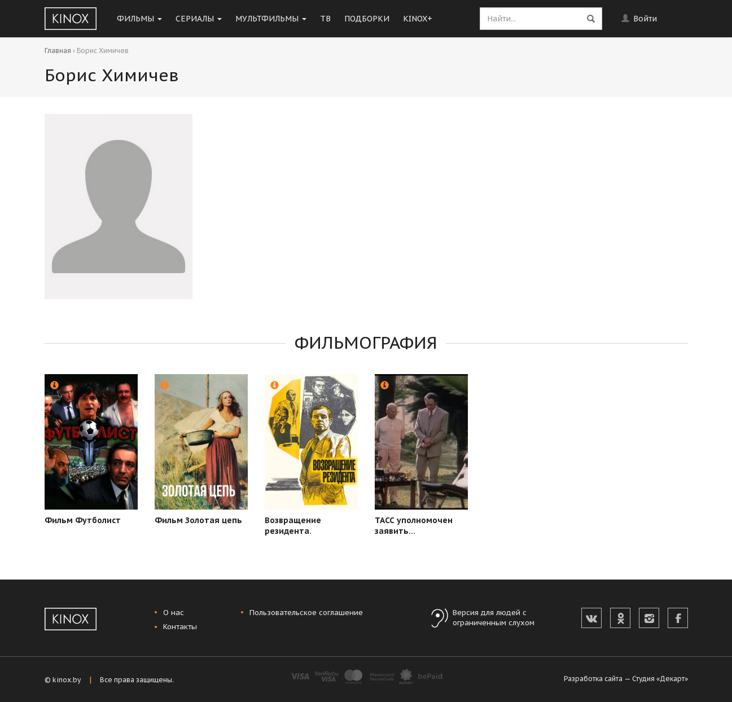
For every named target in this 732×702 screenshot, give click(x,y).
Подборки (366, 19)
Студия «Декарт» (660, 678)
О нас (173, 612)
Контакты (180, 626)
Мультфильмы (270, 19)
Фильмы (139, 19)
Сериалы (199, 19)
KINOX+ (417, 19)
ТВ (325, 19)
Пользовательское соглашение (306, 612)
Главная (58, 50)
